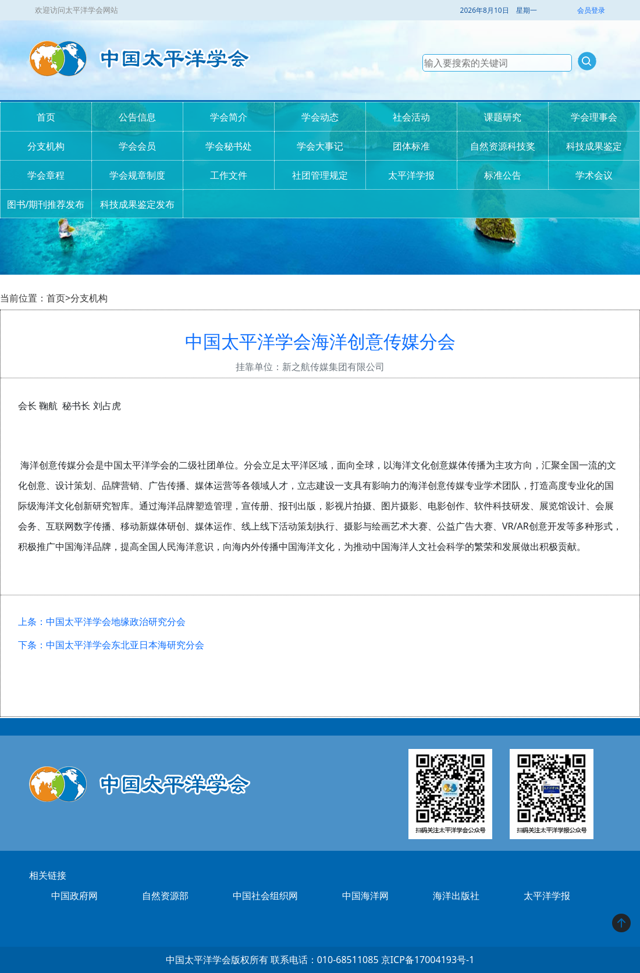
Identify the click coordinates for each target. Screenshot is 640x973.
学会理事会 (594, 117)
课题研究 (502, 117)
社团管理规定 (320, 175)
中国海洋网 (365, 895)
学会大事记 (320, 146)
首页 (46, 117)
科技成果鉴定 (594, 146)
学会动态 (320, 117)
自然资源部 (165, 895)
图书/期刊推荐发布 (46, 204)
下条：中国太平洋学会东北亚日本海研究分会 (111, 644)
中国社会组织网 (265, 895)
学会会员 (137, 146)
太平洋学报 (411, 175)
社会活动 (411, 117)
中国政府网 (74, 895)
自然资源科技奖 (502, 146)
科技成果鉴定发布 (137, 204)
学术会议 (594, 175)
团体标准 (411, 146)
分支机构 (46, 146)
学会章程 (46, 175)
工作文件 (228, 175)
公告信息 (137, 117)
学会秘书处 (228, 146)
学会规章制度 (137, 175)
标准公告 (502, 175)
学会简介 (228, 117)
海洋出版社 (456, 895)
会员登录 (591, 10)
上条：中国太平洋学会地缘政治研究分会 (102, 621)
